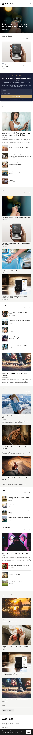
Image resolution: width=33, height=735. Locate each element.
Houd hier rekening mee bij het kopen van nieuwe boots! (16, 374)
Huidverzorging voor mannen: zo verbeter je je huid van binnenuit (19, 329)
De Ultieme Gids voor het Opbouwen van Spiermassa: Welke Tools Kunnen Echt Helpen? (19, 155)
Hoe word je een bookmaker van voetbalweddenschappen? (16, 573)
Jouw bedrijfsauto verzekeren (14, 505)
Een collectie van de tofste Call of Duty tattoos (19, 345)
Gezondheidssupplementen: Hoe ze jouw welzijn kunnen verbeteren (18, 163)
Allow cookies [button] (28, 731)
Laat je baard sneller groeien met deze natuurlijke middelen (17, 337)
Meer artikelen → (27, 38)
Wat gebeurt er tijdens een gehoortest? (15, 553)
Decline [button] (22, 731)
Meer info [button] (16, 732)
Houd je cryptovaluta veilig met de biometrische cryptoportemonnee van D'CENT (14, 296)
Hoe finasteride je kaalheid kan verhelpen (18, 147)
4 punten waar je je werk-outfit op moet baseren (18, 313)
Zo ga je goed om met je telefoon (16, 180)
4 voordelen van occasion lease (10, 270)
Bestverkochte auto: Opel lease (16, 172)
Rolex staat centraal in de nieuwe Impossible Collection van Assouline (19, 321)
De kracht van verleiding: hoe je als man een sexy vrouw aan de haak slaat (16, 134)
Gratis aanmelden (16, 96)
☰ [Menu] (30, 4)
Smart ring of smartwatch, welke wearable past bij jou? (16, 217)
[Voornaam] (16, 90)
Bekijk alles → (27, 109)
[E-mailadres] (16, 93)
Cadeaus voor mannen (7, 710)
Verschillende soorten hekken (15, 582)
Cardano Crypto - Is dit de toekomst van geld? (19, 565)
